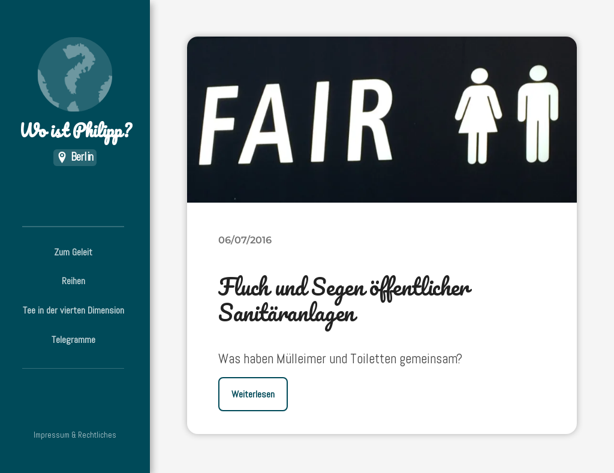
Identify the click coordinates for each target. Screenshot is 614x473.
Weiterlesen (253, 394)
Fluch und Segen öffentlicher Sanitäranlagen (343, 299)
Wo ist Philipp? (75, 90)
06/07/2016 (245, 240)
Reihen (73, 281)
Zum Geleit (73, 252)
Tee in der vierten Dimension (73, 310)
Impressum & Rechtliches (75, 435)
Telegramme (73, 339)
